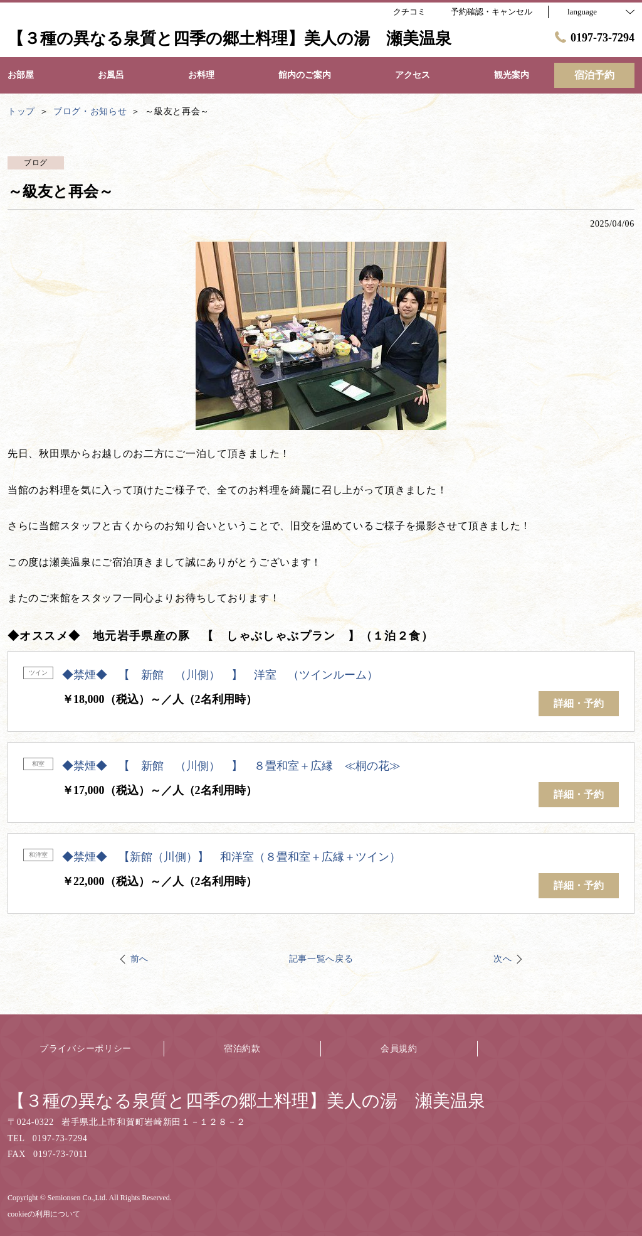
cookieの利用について (44, 1214)
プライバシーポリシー (85, 1048)
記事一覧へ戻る (321, 959)
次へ (502, 959)
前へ (139, 959)
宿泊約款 (242, 1048)
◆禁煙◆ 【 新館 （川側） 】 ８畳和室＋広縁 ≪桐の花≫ (231, 766)
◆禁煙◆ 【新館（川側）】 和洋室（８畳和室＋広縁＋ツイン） (231, 857)
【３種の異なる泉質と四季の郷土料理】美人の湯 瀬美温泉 (246, 1100)
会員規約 (399, 1048)
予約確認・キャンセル (491, 11)
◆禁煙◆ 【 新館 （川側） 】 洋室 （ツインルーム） (220, 675)
